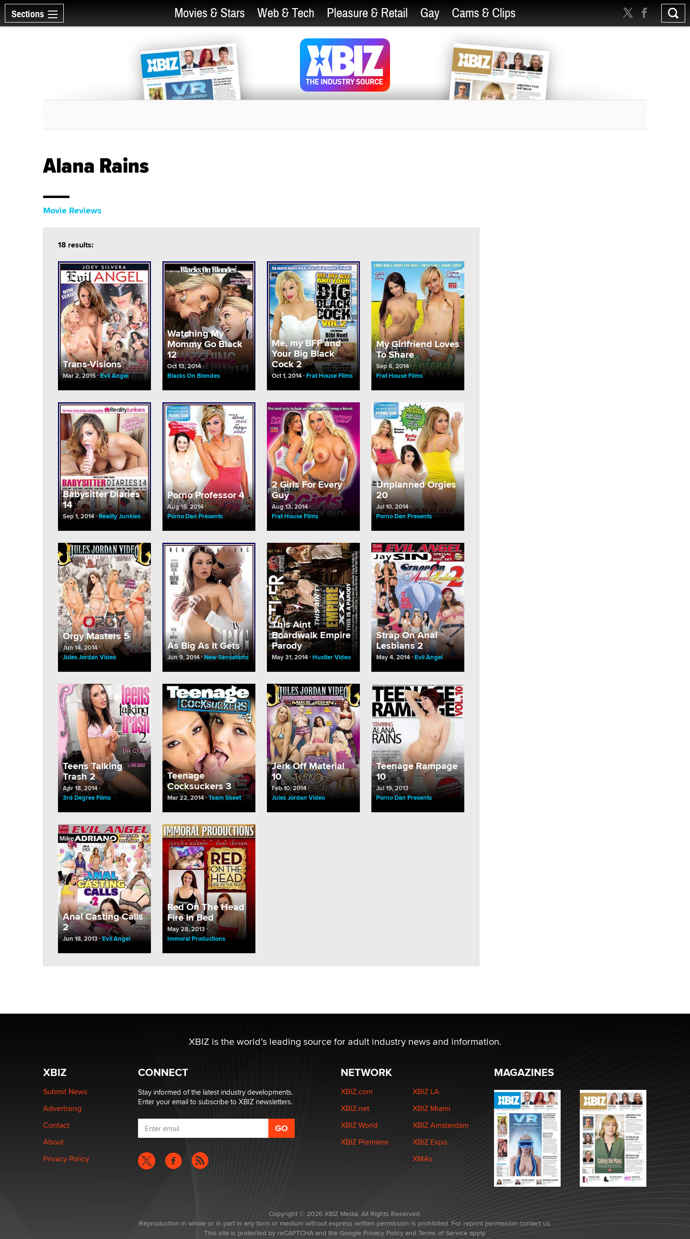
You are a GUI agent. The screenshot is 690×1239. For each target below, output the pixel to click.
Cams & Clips (484, 13)
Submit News (65, 1091)
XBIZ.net (355, 1108)
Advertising (62, 1108)
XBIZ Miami (431, 1108)
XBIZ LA (426, 1091)
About (53, 1141)
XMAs (422, 1158)
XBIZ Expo (430, 1141)
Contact (56, 1125)
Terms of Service (443, 1233)
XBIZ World (359, 1125)
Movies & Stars (209, 13)
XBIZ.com (357, 1091)
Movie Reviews (72, 210)
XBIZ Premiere (365, 1141)
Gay (429, 13)
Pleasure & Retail (367, 13)
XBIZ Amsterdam (441, 1125)
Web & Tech (285, 13)
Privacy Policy (66, 1158)
